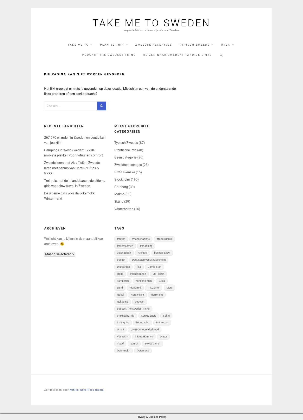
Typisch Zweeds (194, 44)
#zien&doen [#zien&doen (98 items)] (124, 252)
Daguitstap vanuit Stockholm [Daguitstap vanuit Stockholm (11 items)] (149, 259)
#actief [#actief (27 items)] (121, 238)
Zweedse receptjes (153, 44)
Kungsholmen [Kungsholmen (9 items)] (144, 280)
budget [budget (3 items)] (121, 259)
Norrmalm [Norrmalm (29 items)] (157, 294)
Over (225, 44)
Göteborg (121, 187)
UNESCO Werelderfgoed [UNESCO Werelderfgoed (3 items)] (145, 329)
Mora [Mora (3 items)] (169, 287)
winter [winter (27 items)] (163, 336)
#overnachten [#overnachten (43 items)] (125, 245)
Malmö (119, 194)
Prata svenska (124, 172)
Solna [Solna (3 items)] (166, 315)
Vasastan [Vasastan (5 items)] (122, 336)
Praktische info (125, 150)
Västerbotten (123, 209)
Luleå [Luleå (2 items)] (162, 280)
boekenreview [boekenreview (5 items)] (162, 252)
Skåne (118, 201)
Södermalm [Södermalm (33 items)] (142, 322)
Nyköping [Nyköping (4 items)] (122, 301)
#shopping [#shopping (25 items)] (146, 245)
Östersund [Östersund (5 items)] (143, 350)
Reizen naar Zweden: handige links (177, 54)
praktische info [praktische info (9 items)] (125, 315)
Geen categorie (125, 157)
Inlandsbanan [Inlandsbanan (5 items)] (138, 273)
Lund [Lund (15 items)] (120, 287)
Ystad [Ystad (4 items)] (120, 343)
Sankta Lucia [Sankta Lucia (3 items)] (148, 315)
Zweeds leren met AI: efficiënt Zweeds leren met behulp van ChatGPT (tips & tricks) (72, 168)
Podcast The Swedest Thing (109, 54)
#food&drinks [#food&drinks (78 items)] (164, 238)
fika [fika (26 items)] (139, 266)
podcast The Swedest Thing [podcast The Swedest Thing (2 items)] (133, 308)
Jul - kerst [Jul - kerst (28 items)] (158, 273)
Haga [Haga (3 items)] (120, 273)
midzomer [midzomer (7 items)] (154, 287)
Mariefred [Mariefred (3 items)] (135, 287)
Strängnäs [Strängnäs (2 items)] (123, 322)
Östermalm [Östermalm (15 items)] (123, 350)
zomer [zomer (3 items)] (134, 343)
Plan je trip (112, 44)
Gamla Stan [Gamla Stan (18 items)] (154, 266)
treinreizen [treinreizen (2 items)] (162, 322)
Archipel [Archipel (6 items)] (143, 252)
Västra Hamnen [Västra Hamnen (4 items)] (144, 336)
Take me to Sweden (151, 23)
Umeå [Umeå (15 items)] (120, 329)
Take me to (78, 44)
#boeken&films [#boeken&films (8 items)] (141, 238)
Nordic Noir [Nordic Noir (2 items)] (137, 294)
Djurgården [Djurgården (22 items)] (123, 266)
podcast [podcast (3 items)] (139, 301)
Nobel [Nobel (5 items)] (120, 294)
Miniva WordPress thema (87, 389)
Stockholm (122, 179)
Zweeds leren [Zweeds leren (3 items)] (152, 343)
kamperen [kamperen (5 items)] (123, 280)
